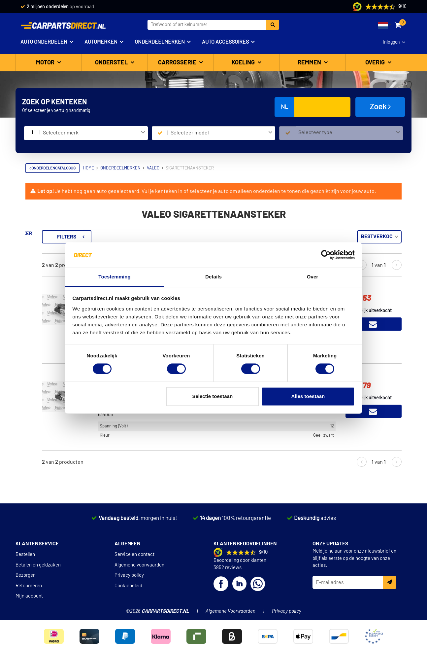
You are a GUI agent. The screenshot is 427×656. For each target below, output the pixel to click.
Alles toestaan (308, 396)
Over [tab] (312, 276)
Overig (375, 63)
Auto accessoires (225, 42)
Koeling (244, 63)
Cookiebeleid (128, 585)
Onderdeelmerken (160, 42)
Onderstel (112, 63)
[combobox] (94, 133)
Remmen (310, 63)
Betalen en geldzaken (38, 565)
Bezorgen (26, 575)
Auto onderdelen (43, 42)
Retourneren (29, 585)
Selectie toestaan (212, 396)
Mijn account (29, 596)
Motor (46, 63)
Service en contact (134, 554)
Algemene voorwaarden (139, 565)
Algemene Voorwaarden (230, 611)
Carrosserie (178, 63)
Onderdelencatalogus (52, 168)
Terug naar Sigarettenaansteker (70, 233)
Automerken (100, 42)
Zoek (380, 106)
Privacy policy (129, 575)
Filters (149, 236)
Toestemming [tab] (114, 276)
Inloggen (391, 42)
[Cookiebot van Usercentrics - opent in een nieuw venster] (326, 255)
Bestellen (25, 554)
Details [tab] (213, 276)
